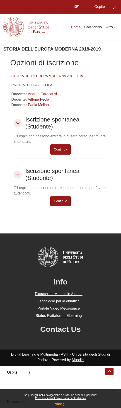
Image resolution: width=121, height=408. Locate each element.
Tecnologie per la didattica (59, 301)
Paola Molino (38, 105)
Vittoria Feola (38, 99)
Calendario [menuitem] (93, 27)
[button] (79, 7)
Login (113, 7)
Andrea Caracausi (42, 94)
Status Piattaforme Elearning (59, 316)
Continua (60, 149)
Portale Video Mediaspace (59, 308)
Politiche (14, 383)
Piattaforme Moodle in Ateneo (58, 294)
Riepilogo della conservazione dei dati (37, 378)
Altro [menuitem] (109, 27)
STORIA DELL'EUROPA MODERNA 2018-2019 (47, 76)
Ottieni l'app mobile (22, 389)
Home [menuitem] (76, 27)
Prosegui (60, 404)
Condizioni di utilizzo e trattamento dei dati (60, 398)
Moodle (78, 360)
